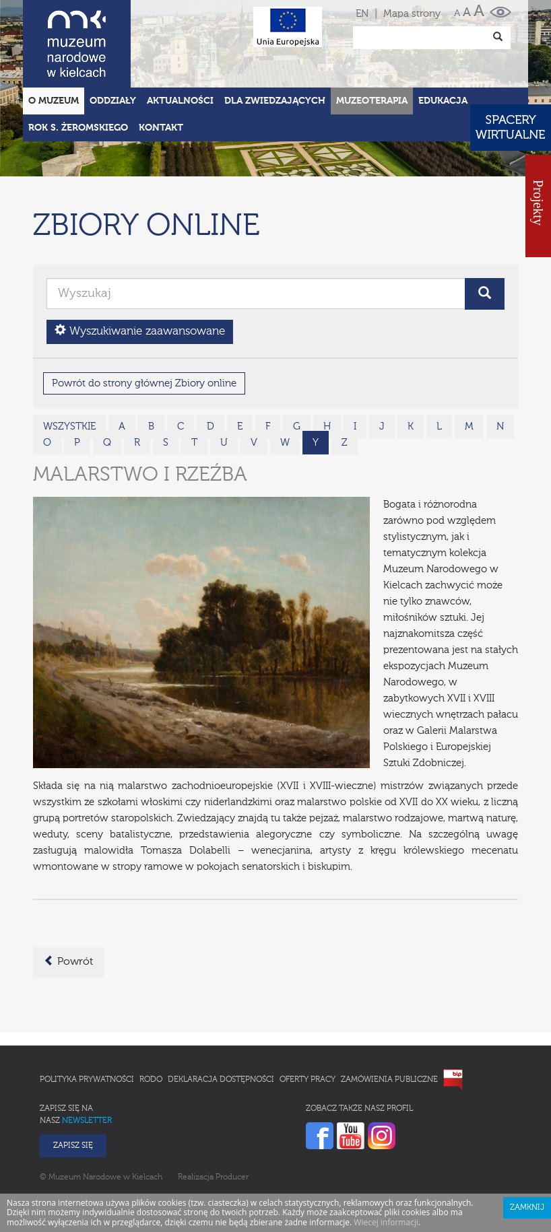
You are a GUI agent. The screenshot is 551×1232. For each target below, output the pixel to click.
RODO (150, 1021)
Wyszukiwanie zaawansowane (140, 271)
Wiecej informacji (386, 1163)
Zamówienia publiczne (389, 1021)
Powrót (68, 902)
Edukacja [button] (442, 41)
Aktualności (180, 41)
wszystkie (69, 367)
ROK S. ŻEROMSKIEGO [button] (78, 68)
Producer (232, 1118)
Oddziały (113, 41)
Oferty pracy (307, 1021)
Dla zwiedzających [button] (274, 41)
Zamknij (527, 1148)
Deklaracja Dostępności (221, 1021)
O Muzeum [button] (53, 41)
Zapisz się (73, 1087)
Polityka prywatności (87, 1021)
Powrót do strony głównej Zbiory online (144, 324)
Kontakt (161, 68)
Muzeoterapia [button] (372, 41)
